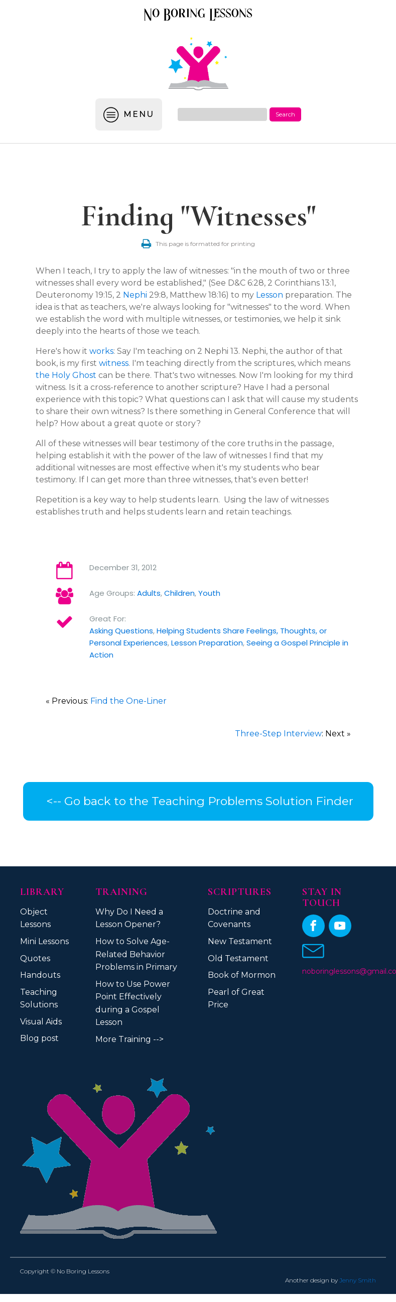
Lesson (269, 295)
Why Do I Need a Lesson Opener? (129, 918)
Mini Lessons (44, 941)
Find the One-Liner (128, 701)
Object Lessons (35, 918)
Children (179, 593)
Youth (209, 593)
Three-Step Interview (278, 733)
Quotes (35, 958)
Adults (149, 593)
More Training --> (129, 1039)
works (101, 351)
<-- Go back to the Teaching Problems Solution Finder (198, 801)
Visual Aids (41, 1021)
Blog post (39, 1038)
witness (113, 363)
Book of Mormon (242, 975)
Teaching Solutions (39, 998)
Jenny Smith (357, 1280)
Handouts (40, 975)
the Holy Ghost (66, 375)
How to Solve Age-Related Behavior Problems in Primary (136, 954)
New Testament (240, 941)
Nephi (135, 295)
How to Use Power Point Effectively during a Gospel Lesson (132, 1003)
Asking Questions (121, 630)
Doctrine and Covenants (234, 918)
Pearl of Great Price (236, 998)
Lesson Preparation (207, 642)
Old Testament (238, 958)
